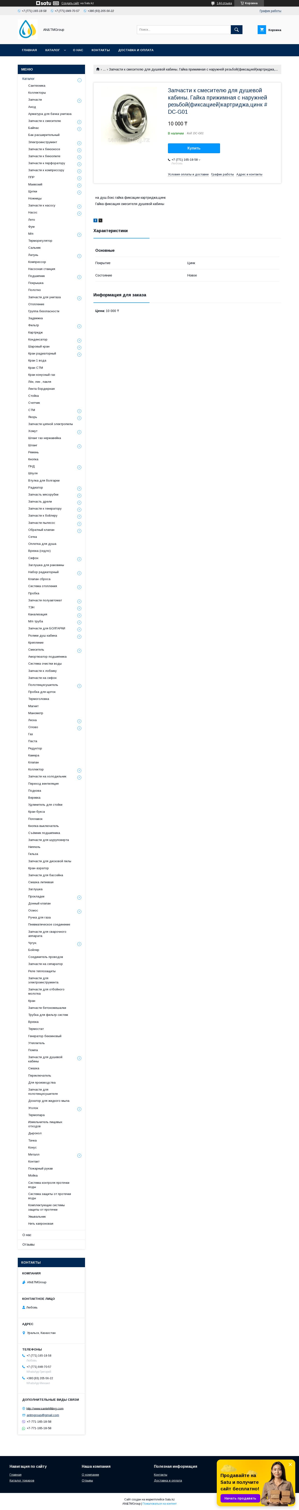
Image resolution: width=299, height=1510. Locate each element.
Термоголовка (38, 699)
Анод (32, 107)
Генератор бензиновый (44, 1036)
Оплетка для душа (42, 544)
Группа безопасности (43, 311)
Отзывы (28, 1244)
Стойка (33, 395)
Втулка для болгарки (44, 480)
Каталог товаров (22, 1480)
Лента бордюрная (41, 388)
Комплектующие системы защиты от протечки (46, 1207)
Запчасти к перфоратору (46, 163)
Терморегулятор (40, 240)
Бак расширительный (44, 135)
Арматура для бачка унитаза (49, 114)
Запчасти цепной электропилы (50, 424)
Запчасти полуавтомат (45, 600)
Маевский (35, 184)
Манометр (35, 713)
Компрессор (37, 262)
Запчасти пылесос (41, 523)
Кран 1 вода (37, 360)
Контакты (101, 50)
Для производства (42, 1082)
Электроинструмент (42, 142)
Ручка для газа (39, 917)
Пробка (33, 593)
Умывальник (37, 1216)
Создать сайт (70, 3)
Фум (31, 226)
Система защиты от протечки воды (49, 1196)
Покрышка (35, 283)
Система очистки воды (45, 663)
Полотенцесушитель (43, 685)
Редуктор (35, 748)
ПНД (31, 466)
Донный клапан (39, 903)
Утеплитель (36, 1043)
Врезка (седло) (39, 551)
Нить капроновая (40, 1223)
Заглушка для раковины (46, 565)
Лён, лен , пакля (39, 381)
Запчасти (35, 99)
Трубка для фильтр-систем (48, 1015)
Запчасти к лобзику (42, 671)
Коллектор (36, 769)
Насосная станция (41, 269)
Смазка (33, 1068)
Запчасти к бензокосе (44, 149)
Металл (33, 1154)
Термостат (36, 1029)
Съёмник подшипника (44, 833)
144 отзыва (224, 3)
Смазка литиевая (40, 882)
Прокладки (36, 896)
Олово (33, 727)
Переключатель (39, 1075)
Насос (32, 212)
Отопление (36, 304)
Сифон (33, 558)
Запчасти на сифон (42, 678)
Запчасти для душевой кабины (45, 1059)
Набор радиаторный (43, 572)
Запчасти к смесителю (44, 121)
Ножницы (35, 198)
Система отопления (42, 586)
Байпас (33, 128)
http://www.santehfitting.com (45, 1408)
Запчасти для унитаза (44, 297)
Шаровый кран (39, 346)
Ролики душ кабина (42, 635)
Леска (32, 720)
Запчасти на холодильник (47, 776)
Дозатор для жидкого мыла (48, 1100)
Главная (29, 50)
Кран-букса (36, 811)
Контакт (33, 1161)
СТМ (31, 410)
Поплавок (35, 819)
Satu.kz (170, 1499)
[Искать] (236, 29)
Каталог (52, 50)
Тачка (32, 1140)
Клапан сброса (39, 579)
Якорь (32, 417)
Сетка (32, 537)
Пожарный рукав (40, 1168)
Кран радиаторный (42, 353)
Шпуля (33, 473)
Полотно (34, 290)
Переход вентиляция (43, 783)
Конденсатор (37, 339)
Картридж (35, 332)
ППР (31, 177)
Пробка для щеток (42, 692)
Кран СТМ (35, 367)
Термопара (36, 1115)
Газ (30, 734)
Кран (31, 1001)
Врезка (33, 1022)
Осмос (33, 910)
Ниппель (34, 847)
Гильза (33, 854)
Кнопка (33, 459)
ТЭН (31, 607)
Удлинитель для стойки (45, 804)
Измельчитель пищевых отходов (45, 1124)
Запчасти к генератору (45, 508)
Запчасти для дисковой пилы (49, 861)
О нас (78, 50)
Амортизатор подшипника (47, 656)
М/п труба (35, 621)
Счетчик (34, 402)
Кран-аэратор (38, 868)
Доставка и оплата (135, 50)
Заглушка (35, 889)
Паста (32, 741)
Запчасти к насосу (41, 205)
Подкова (34, 790)
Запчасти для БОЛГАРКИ (46, 628)
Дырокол (35, 1133)
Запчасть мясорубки (43, 494)
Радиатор (35, 487)
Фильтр (33, 325)
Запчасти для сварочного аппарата (47, 934)
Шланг (32, 445)
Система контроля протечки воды (48, 1185)
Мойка (33, 1175)
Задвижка (35, 318)
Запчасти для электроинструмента (43, 980)
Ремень (33, 452)
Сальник (34, 247)
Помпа (33, 1050)
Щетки (32, 191)
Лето (31, 219)
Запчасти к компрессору (46, 170)
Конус (32, 1147)
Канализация (37, 614)
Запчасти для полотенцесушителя (43, 1091)
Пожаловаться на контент (159, 1503)
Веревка (34, 797)
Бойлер (33, 950)
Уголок (33, 1108)
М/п (30, 233)
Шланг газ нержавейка (44, 438)
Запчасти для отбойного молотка (46, 991)
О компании (90, 1474)
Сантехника (36, 85)
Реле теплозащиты (42, 971)
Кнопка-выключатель (43, 826)
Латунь (33, 255)
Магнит (33, 706)
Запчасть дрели (40, 501)
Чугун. (32, 943)
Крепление (35, 642)
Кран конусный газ (41, 374)
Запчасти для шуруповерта (48, 840)
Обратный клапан (41, 530)
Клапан (33, 762)
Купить (194, 148)
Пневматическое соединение (49, 924)
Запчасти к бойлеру (42, 515)
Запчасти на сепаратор (45, 964)
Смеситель (36, 649)
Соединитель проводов (45, 957)
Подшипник (36, 276)
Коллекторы (37, 92)
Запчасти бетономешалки (47, 1008)
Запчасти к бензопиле (44, 156)
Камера (33, 755)
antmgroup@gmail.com (43, 1415)
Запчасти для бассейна (45, 875)
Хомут (32, 431)
